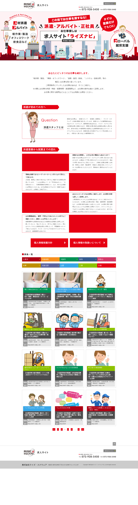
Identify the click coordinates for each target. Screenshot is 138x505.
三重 (81, 302)
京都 (100, 302)
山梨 (62, 302)
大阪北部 (45, 302)
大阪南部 (45, 296)
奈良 (81, 296)
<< (54, 466)
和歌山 (100, 296)
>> (82, 466)
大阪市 (63, 296)
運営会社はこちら (110, 3)
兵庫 (24, 302)
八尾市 (25, 296)
